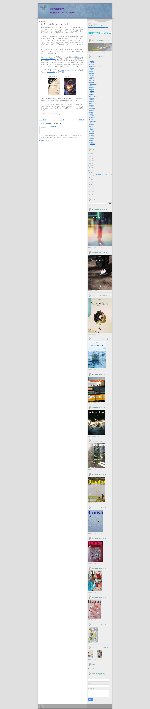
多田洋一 (92, 101)
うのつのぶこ (93, 84)
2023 (90, 158)
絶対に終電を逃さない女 (96, 66)
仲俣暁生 (92, 119)
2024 (90, 156)
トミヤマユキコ (94, 103)
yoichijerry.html (98, 27)
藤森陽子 (92, 110)
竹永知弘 (92, 94)
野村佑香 (92, 99)
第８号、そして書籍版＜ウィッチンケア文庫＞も (56, 24)
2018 (90, 167)
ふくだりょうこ (94, 128)
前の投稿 (81, 120)
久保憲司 (92, 131)
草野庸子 (92, 142)
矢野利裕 (92, 89)
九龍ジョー (92, 78)
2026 (90, 153)
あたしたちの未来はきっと (68, 70)
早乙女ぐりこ (93, 87)
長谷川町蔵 (92, 108)
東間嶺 (91, 140)
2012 (90, 191)
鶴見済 (91, 85)
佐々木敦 (92, 64)
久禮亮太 (92, 138)
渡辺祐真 (92, 98)
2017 (90, 169)
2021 (90, 162)
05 (91, 179)
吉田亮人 (92, 126)
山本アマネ (92, 62)
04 (91, 180)
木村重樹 (92, 135)
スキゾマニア (51, 72)
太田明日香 (92, 144)
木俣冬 (91, 113)
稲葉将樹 (92, 68)
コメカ (91, 122)
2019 (90, 165)
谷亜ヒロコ (92, 133)
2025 (90, 155)
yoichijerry (53, 126)
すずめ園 (92, 136)
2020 (90, 163)
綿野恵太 (92, 91)
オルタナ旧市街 (94, 96)
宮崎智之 (92, 75)
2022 (90, 160)
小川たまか (92, 106)
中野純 (91, 112)
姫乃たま (92, 69)
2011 (90, 193)
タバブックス (51, 66)
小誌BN (48, 98)
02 (91, 184)
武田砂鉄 (92, 82)
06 (91, 177)
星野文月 (92, 92)
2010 (90, 194)
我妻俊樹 (92, 105)
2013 (90, 189)
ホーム (62, 120)
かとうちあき (93, 121)
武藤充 (91, 129)
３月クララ (92, 117)
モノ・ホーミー (94, 80)
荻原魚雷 (92, 115)
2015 (90, 186)
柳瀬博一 (92, 61)
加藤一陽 (92, 124)
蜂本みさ (92, 76)
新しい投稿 (42, 120)
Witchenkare (57, 8)
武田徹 (91, 71)
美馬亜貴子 (92, 73)
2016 (90, 170)
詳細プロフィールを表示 (46, 140)
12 (91, 172)
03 (91, 182)
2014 (90, 187)
